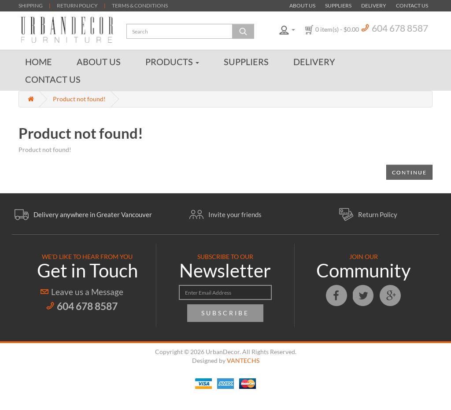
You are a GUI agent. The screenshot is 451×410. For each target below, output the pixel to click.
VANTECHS (243, 360)
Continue (409, 172)
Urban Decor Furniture (67, 29)
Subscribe (225, 313)
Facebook (336, 295)
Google (390, 295)
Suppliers (338, 5)
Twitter (363, 295)
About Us (302, 5)
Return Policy (377, 214)
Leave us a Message (87, 292)
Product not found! (79, 99)
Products (172, 61)
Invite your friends (235, 214)
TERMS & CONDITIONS (140, 5)
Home (38, 61)
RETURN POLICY (77, 5)
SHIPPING (30, 5)
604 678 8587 (400, 27)
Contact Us (412, 5)
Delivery (373, 5)
